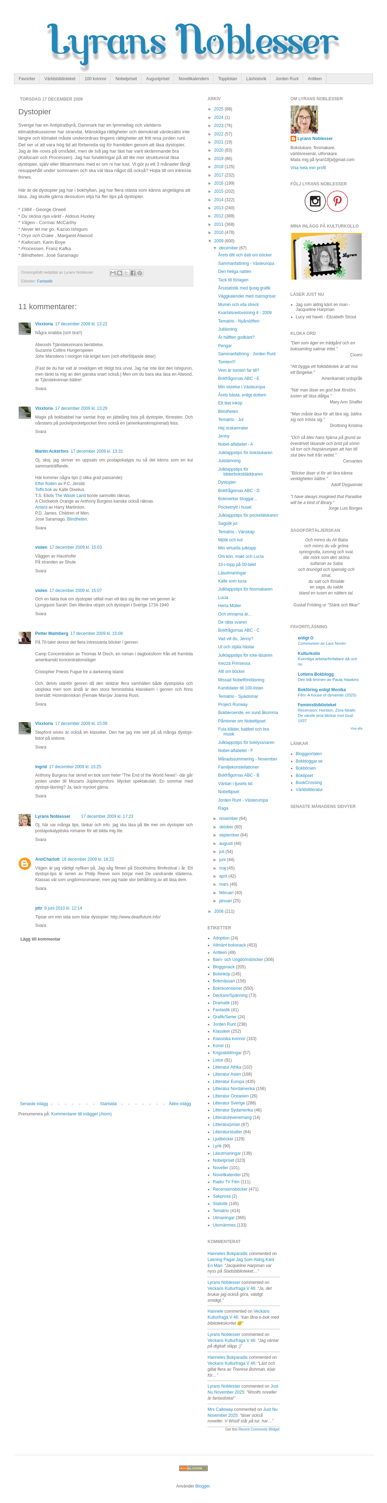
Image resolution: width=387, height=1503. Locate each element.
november (229, 818)
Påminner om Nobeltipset (242, 721)
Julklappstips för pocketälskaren (248, 515)
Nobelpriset (126, 78)
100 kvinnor (95, 78)
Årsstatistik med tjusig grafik (244, 288)
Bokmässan (224, 981)
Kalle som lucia (232, 581)
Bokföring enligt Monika (322, 689)
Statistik (220, 1203)
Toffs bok (43, 489)
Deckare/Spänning (230, 995)
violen (41, 547)
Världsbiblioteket (59, 78)
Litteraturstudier (227, 1131)
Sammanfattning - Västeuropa (246, 263)
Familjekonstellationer (238, 767)
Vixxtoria (44, 323)
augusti (226, 843)
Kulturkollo (309, 653)
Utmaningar (224, 1217)
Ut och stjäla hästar (236, 646)
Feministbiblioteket (317, 704)
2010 (219, 232)
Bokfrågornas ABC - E (238, 378)
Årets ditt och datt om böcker (245, 255)
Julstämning (229, 460)
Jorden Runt (286, 78)
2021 (219, 142)
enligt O (306, 638)
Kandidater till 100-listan (240, 688)
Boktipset (304, 775)
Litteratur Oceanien (231, 1096)
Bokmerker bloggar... (237, 498)
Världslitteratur (309, 789)
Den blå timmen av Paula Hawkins (328, 679)
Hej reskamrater (233, 428)
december (229, 248)
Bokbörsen (306, 768)
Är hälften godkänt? (236, 337)
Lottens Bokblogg (316, 674)
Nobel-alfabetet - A (235, 444)
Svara (40, 388)
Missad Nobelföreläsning (241, 679)
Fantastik (45, 281)
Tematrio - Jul (230, 419)
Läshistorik (256, 78)
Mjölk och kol (230, 539)
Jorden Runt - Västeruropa (243, 800)
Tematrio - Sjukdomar (238, 696)
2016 (219, 183)
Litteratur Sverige (229, 1103)
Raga (223, 808)
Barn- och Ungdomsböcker (238, 959)
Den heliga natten (234, 271)
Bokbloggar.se (309, 761)
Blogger (202, 1486)
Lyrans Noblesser (52, 816)
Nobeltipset (228, 791)
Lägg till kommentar (40, 939)
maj (223, 868)
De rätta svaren (232, 622)
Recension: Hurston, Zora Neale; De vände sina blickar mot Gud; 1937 (327, 715)
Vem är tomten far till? (238, 370)
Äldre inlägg (180, 1103)
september (229, 835)
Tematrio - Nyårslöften (238, 321)
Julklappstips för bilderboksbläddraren (240, 472)
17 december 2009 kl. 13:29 (81, 408)
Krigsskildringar (227, 1052)
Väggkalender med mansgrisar (246, 296)
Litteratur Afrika (227, 1067)
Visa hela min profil (308, 167)
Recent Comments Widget (259, 1429)
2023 (219, 125)
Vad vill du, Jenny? (235, 638)
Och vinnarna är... (235, 614)
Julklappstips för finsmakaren (245, 589)
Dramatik (221, 1002)
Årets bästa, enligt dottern (242, 395)
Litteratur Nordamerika (234, 1088)
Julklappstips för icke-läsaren (245, 655)
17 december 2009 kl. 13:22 (81, 323)
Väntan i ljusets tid (235, 783)
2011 (219, 224)
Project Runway (233, 704)
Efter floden (46, 483)
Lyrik (217, 1146)
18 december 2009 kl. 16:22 (88, 859)
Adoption (221, 938)
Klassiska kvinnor (229, 1038)
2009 (219, 240)
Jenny (223, 436)
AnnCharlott (47, 859)
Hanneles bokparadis (228, 1253)
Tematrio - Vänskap (236, 531)
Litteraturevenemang (232, 1117)
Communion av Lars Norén (322, 643)
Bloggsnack (224, 966)
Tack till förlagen (233, 280)
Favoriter (27, 78)
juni (223, 859)
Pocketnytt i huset (235, 507)
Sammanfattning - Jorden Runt (246, 353)
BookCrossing (309, 782)
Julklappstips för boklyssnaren (246, 742)
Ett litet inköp (230, 403)
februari (227, 892)
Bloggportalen (309, 753)
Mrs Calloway (220, 1409)
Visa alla (356, 728)
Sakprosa (222, 1196)
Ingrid (41, 766)
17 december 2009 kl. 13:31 (97, 451)
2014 (219, 199)
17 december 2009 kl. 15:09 (81, 723)
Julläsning (227, 329)
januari (226, 900)
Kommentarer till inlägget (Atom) (81, 1114)
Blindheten (77, 519)
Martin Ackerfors (52, 451)
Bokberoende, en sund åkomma (248, 712)
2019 (219, 158)
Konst (218, 1045)
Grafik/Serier (224, 1016)
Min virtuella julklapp (237, 548)
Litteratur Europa (228, 1081)
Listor (218, 1060)
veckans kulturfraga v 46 (231, 1288)
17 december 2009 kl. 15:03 (76, 547)
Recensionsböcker (230, 1189)
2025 (219, 109)
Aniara (41, 507)
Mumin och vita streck (238, 304)
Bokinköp (221, 974)
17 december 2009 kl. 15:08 (96, 633)
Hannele (215, 1311)
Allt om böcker (231, 671)
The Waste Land (70, 495)
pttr (38, 908)
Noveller (220, 1167)
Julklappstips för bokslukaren (245, 452)
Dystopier (227, 482)
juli (222, 851)
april (223, 876)
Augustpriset (158, 78)
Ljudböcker (223, 1138)
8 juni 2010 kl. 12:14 (63, 908)
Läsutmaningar (232, 573)
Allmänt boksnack (229, 945)
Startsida (108, 1103)
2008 (219, 911)
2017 (219, 175)
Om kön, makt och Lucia (241, 556)
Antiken (315, 78)
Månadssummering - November (247, 759)
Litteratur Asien (227, 1074)
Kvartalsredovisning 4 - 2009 (245, 312)
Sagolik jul (227, 523)
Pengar (225, 345)
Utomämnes (224, 1225)
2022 (219, 134)
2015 (219, 191)
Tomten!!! (226, 361)
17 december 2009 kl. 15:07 (76, 590)
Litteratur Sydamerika (233, 1110)
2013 (219, 207)
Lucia (223, 597)
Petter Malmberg (51, 633)
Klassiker (221, 1031)
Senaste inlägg (34, 1103)
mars (224, 884)
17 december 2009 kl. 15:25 (75, 766)
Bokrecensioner (227, 988)
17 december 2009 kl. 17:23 (107, 816)
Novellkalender (227, 1174)
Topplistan (227, 78)
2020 (219, 150)
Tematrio (221, 1210)
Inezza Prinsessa (234, 663)
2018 (219, 166)
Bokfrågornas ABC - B (238, 775)
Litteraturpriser (226, 1124)
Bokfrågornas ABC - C (239, 630)
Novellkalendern (194, 78)
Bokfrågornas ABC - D (239, 490)
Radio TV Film (226, 1181)
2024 (219, 117)
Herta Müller (229, 605)
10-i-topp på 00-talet (237, 564)
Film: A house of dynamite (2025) (327, 695)
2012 (219, 216)
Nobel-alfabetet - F (235, 750)
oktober (226, 826)
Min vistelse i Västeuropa (241, 386)
